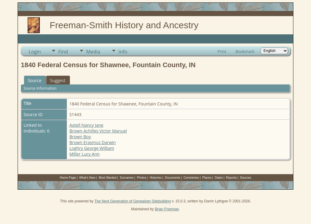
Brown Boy (80, 137)
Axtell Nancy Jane (86, 125)
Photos (141, 177)
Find (63, 51)
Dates (219, 177)
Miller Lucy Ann (84, 154)
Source (34, 80)
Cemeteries (191, 177)
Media (93, 51)
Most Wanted (108, 177)
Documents (172, 177)
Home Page (68, 177)
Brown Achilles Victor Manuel (98, 131)
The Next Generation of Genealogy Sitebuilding (132, 201)
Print (221, 51)
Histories (156, 177)
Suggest (57, 80)
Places (206, 177)
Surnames (127, 177)
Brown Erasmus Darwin (92, 142)
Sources (245, 177)
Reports (231, 177)
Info (122, 51)
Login (35, 51)
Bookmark (244, 51)
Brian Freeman (167, 209)
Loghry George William (91, 148)
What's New (87, 177)
